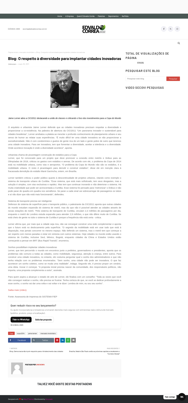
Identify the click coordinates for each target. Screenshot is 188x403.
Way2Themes (29, 399)
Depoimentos (113, 16)
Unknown (12, 64)
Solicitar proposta (43, 319)
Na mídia (125, 16)
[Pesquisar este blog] (146, 79)
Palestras (101, 16)
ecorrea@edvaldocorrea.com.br (35, 29)
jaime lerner (32, 333)
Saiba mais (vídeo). (17, 290)
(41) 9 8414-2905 (14, 29)
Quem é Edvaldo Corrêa (85, 16)
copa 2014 (21, 333)
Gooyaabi (49, 399)
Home (59, 16)
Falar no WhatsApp (21, 319)
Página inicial (13, 52)
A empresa (69, 16)
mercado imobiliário (27, 52)
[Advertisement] (53, 6)
